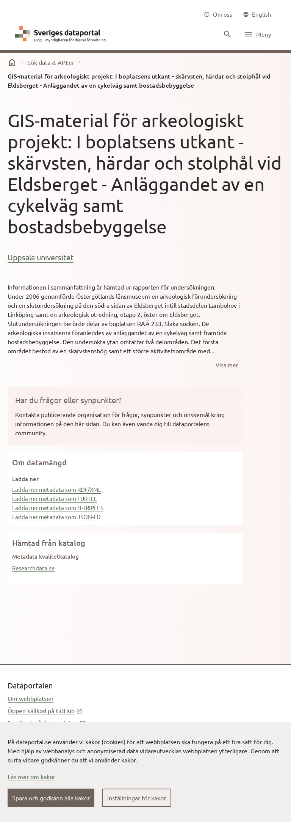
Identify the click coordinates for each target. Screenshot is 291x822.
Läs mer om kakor (31, 776)
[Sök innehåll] (226, 34)
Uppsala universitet (41, 257)
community (30, 432)
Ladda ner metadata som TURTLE (54, 498)
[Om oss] (218, 14)
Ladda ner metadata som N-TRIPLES (57, 507)
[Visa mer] (226, 365)
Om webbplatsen (30, 698)
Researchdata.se (33, 568)
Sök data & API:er (50, 62)
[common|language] (257, 14)
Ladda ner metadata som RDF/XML (56, 489)
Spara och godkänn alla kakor (51, 798)
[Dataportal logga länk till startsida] (62, 34)
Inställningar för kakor (136, 798)
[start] (12, 62)
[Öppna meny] (257, 34)
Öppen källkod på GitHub (45, 710)
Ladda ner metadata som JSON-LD (56, 516)
